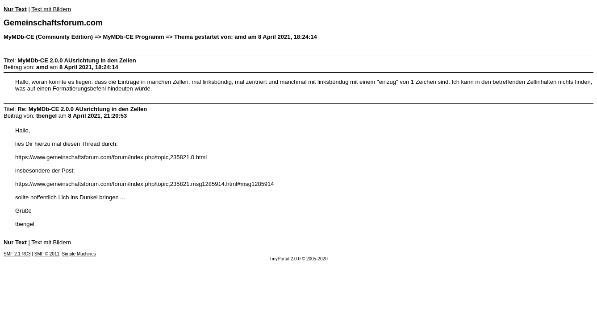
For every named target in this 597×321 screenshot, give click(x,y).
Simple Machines (79, 253)
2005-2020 (317, 258)
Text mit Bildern (51, 9)
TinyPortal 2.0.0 (285, 258)
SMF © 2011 (46, 253)
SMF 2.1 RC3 (17, 253)
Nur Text (15, 9)
